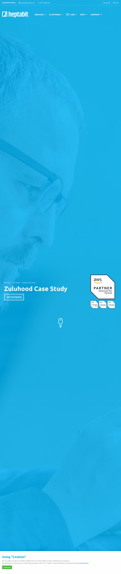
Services (39, 14)
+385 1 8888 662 (44, 3)
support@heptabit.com (27, 3)
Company (95, 14)
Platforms (54, 14)
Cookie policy (83, 563)
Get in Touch (14, 297)
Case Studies (16, 282)
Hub (73, 14)
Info (82, 14)
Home (8, 282)
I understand (7, 567)
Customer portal (9, 3)
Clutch (117, 3)
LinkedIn (107, 3)
